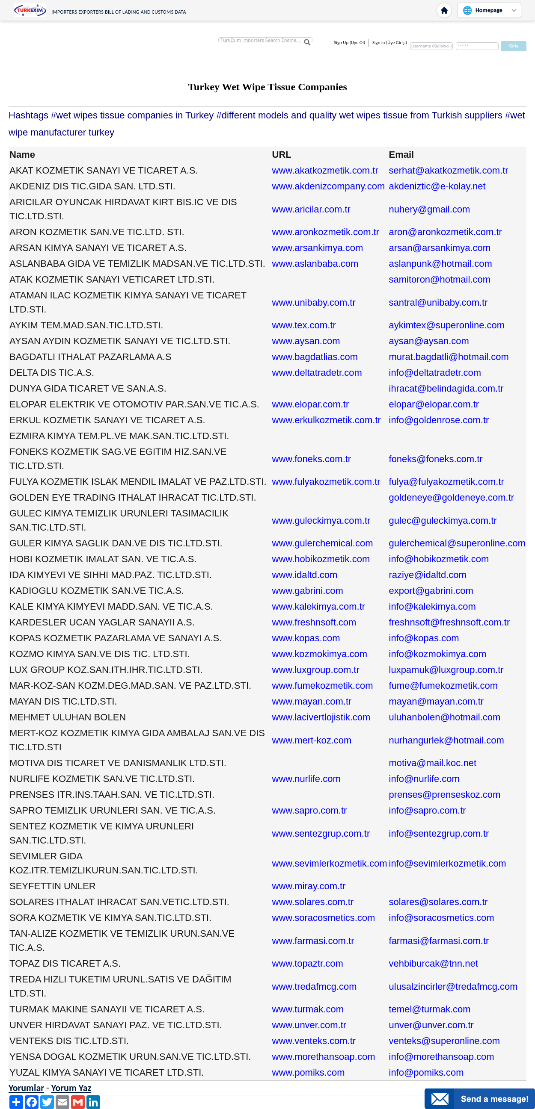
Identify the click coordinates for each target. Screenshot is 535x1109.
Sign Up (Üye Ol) (349, 42)
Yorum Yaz (71, 1088)
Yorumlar (26, 1088)
